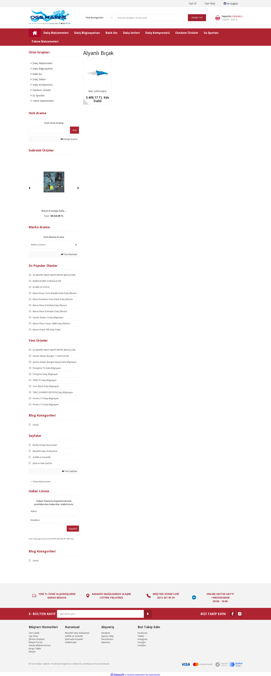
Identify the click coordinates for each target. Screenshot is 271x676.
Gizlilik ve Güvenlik (74, 636)
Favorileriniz (107, 639)
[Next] (78, 188)
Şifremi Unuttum (37, 639)
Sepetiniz (105, 642)
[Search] (160, 17)
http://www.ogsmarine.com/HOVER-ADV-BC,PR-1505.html (51, 539)
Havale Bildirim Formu (39, 645)
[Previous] (29, 188)
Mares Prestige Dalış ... (53, 210)
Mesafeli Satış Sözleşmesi (77, 632)
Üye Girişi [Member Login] (210, 3)
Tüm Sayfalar (69, 471)
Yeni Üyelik (34, 632)
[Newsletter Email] (104, 614)
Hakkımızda (70, 642)
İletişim (32, 651)
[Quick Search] (48, 130)
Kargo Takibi (35, 648)
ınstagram (142, 639)
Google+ (142, 642)
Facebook (142, 632)
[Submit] (148, 614)
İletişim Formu (36, 642)
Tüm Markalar (69, 254)
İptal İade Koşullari (74, 639)
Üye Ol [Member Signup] (192, 3)
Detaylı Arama (69, 139)
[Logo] (50, 17)
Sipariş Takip (107, 636)
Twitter (141, 636)
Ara (74, 130)
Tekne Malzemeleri (41, 481)
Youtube (142, 645)
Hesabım (105, 632)
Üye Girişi (33, 636)
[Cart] (226, 17)
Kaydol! (73, 528)
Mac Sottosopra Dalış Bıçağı (97, 91)
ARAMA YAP (197, 17)
